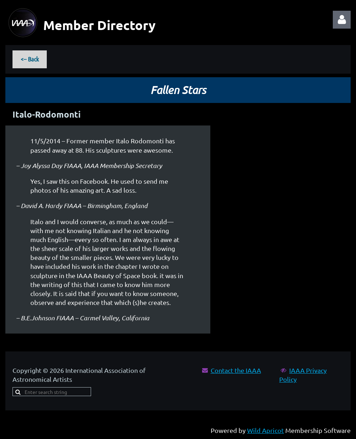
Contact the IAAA (236, 370)
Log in (342, 20)
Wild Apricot (265, 430)
